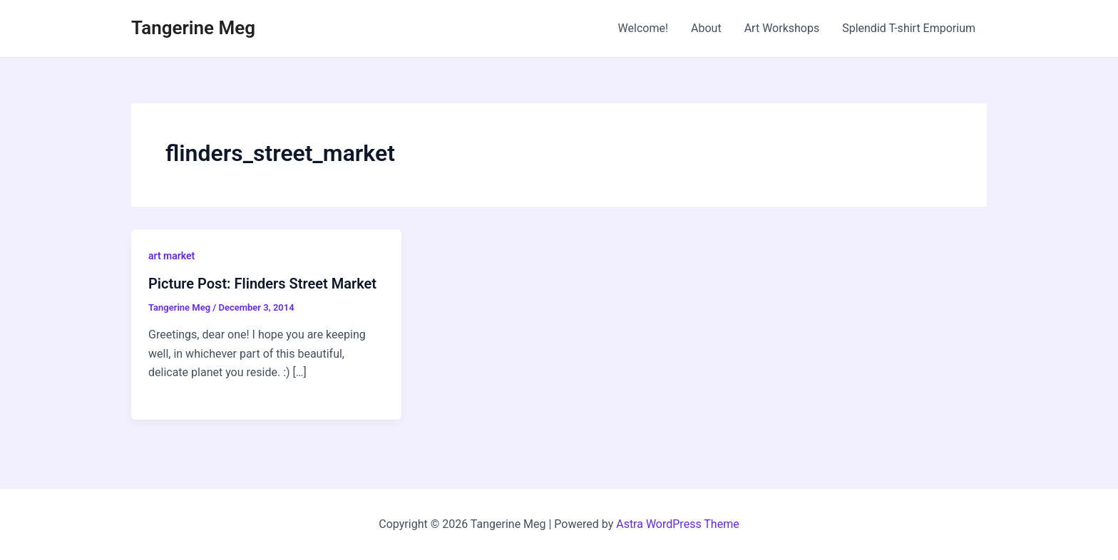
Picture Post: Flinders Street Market (262, 283)
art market (171, 255)
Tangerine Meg (193, 27)
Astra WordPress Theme (677, 524)
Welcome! (643, 28)
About (706, 28)
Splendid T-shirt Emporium (908, 28)
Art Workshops (782, 28)
